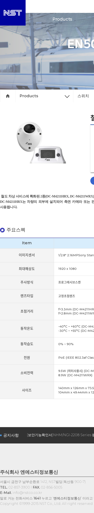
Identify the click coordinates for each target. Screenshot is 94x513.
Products (62, 19)
